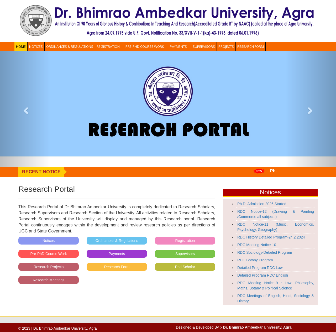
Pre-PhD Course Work (145, 46)
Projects (226, 46)
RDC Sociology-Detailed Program (264, 252)
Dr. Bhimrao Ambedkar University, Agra (257, 327)
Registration (109, 46)
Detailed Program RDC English (262, 275)
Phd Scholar (185, 267)
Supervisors (204, 46)
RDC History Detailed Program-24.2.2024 (271, 237)
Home (21, 46)
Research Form (250, 46)
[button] (25, 109)
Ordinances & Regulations (69, 46)
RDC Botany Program (255, 260)
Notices (36, 46)
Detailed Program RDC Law (260, 268)
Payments (179, 46)
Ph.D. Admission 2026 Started (261, 204)
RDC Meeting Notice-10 (256, 245)
